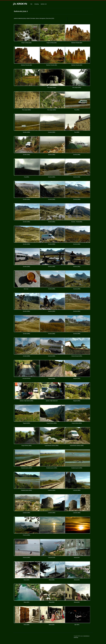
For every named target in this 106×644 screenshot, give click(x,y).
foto (31, 4)
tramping (36, 4)
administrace (86, 635)
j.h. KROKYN (20, 3)
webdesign (76, 637)
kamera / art (43, 4)
